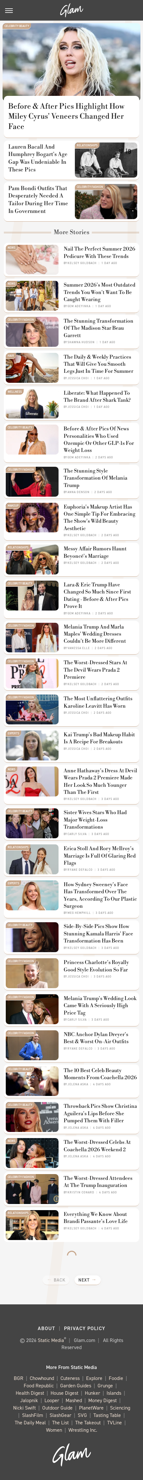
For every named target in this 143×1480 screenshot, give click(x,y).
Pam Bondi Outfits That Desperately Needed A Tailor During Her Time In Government (38, 200)
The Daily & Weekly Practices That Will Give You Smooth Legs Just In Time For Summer (98, 364)
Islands (114, 1393)
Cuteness (70, 1378)
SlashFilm (32, 1415)
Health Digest (30, 1393)
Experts (13, 733)
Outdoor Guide (57, 1408)
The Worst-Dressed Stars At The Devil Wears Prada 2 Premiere (95, 669)
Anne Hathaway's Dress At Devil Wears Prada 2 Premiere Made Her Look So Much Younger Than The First (100, 781)
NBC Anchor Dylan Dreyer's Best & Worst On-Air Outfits (96, 1038)
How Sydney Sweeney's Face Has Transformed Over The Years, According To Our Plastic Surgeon (100, 895)
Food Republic (39, 1386)
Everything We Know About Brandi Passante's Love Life (96, 1218)
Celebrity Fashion (90, 187)
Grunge (105, 1386)
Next (84, 1280)
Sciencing (120, 1408)
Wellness (15, 392)
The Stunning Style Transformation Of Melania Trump (95, 478)
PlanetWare (91, 1408)
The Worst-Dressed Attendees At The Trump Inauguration (98, 1182)
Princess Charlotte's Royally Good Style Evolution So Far (96, 966)
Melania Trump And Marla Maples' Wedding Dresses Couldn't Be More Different (95, 634)
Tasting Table (107, 1415)
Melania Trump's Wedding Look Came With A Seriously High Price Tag (100, 1005)
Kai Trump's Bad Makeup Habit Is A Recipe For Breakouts (99, 738)
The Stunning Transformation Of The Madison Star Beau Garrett (98, 328)
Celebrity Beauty (16, 26)
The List (60, 1423)
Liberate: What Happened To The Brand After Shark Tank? (97, 396)
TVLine (114, 1423)
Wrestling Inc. (82, 1430)
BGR (18, 1378)
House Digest (64, 1393)
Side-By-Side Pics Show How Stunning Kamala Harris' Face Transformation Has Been (98, 933)
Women (54, 1430)
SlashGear (60, 1415)
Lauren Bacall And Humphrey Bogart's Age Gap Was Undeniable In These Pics (38, 158)
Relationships (87, 145)
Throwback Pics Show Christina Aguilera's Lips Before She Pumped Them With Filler (100, 1113)
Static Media (51, 1340)
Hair (11, 356)
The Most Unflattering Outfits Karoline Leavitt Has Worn (98, 702)
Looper (51, 1400)
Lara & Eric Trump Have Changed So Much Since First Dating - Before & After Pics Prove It (97, 596)
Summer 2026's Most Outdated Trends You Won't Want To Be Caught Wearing (99, 292)
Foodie (116, 1378)
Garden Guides (75, 1386)
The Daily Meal (30, 1423)
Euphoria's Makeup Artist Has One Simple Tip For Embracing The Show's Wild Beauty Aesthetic (99, 518)
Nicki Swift (24, 1408)
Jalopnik (29, 1400)
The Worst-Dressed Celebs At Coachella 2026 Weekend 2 (97, 1146)
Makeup (13, 506)
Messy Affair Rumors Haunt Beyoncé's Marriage (95, 552)
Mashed (74, 1400)
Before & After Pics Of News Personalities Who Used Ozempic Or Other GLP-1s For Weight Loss (99, 440)
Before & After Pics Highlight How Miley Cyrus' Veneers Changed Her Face (66, 116)
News (11, 248)
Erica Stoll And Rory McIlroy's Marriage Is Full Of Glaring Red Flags (100, 855)
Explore (94, 1378)
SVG (82, 1415)
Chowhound (42, 1378)
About (46, 1328)
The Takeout (88, 1423)
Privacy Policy (84, 1328)
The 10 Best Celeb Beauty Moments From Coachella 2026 (100, 1074)
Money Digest (102, 1400)
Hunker (92, 1393)
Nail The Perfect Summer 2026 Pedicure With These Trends (99, 252)
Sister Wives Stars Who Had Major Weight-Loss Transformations (95, 819)
